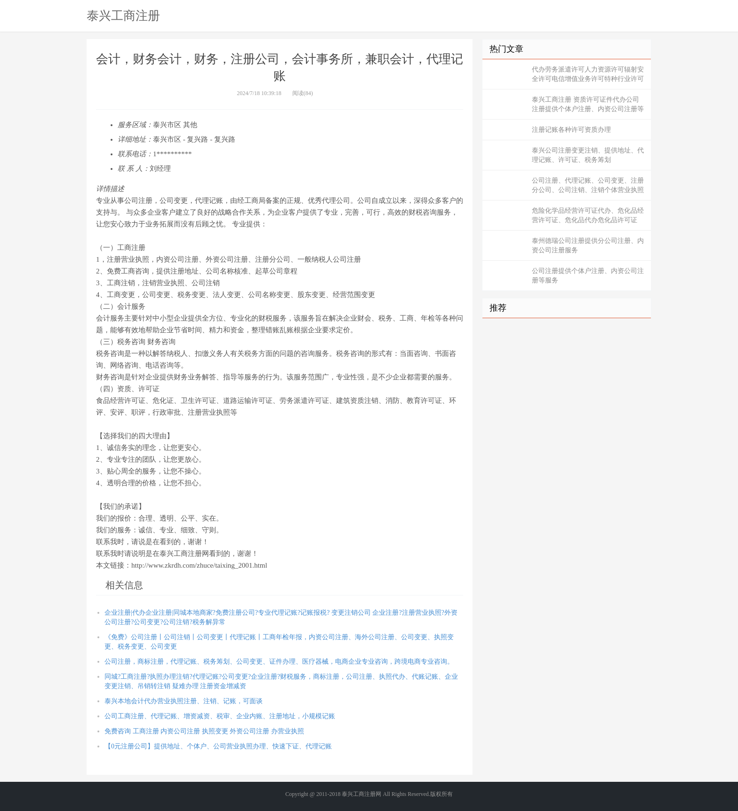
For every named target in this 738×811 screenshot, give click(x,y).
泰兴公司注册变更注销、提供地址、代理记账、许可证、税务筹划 (588, 155)
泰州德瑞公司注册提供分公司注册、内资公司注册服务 (588, 245)
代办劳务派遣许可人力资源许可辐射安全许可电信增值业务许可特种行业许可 (588, 74)
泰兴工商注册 (123, 15)
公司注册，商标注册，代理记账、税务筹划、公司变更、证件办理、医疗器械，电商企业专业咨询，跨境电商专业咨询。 (279, 661)
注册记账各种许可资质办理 (571, 129)
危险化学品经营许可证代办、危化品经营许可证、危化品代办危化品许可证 (588, 215)
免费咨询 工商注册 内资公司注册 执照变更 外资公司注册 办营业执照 (204, 731)
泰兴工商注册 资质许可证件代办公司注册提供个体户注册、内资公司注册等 (588, 104)
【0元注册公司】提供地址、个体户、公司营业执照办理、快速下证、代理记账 (218, 746)
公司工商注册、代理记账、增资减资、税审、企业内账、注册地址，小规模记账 (219, 716)
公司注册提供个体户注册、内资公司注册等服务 (588, 275)
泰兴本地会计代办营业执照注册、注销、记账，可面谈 (183, 701)
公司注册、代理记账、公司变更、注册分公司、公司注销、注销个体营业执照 (588, 185)
